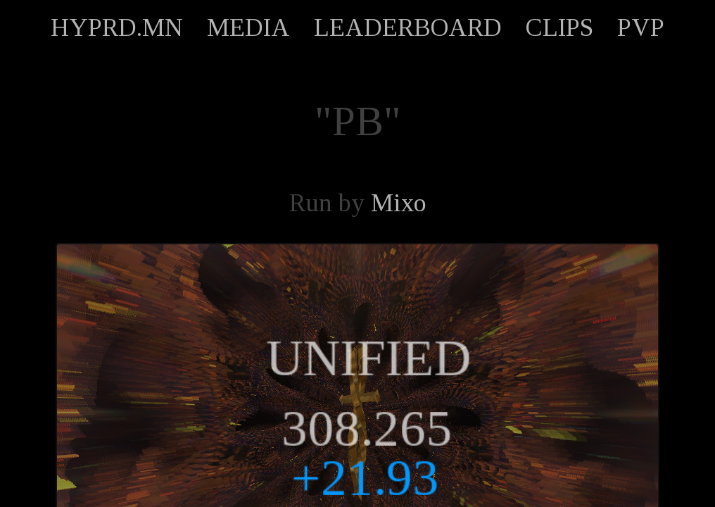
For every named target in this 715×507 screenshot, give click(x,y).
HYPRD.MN (117, 27)
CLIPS (559, 27)
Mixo (398, 203)
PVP (640, 27)
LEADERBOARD (408, 27)
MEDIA (248, 27)
